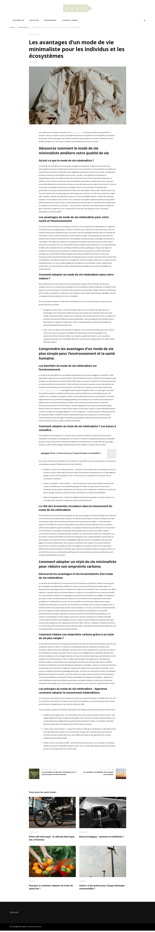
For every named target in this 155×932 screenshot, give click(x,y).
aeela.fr (24, 928)
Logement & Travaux (70, 20)
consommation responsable (49, 390)
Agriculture (34, 20)
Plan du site (14, 913)
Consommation (18, 20)
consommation (77, 132)
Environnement (50, 20)
